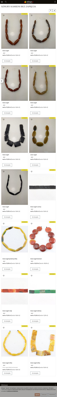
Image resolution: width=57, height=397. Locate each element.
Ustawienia (52, 394)
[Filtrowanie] (50, 10)
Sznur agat (5, 50)
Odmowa (44, 394)
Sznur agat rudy (7, 311)
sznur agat (33, 155)
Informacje (28, 385)
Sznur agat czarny (35, 207)
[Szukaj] (6, 2)
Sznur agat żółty (7, 363)
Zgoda (37, 394)
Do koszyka (7, 61)
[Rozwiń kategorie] (2, 2)
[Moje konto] (55, 2)
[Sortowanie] (54, 10)
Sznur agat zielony (35, 311)
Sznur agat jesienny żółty (9, 259)
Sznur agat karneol (36, 259)
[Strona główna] (28, 2)
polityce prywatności (12, 391)
